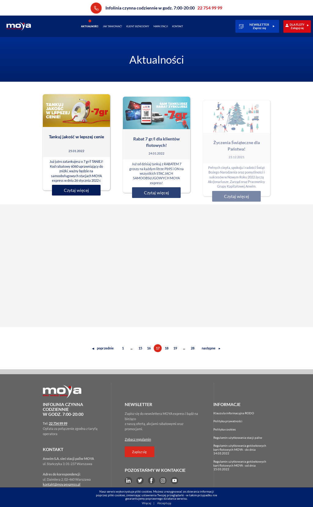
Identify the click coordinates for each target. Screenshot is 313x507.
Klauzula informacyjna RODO (233, 413)
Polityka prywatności (227, 421)
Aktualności (89, 26)
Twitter (140, 480)
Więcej (146, 503)
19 (175, 348)
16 (149, 348)
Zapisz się (139, 452)
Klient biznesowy (137, 26)
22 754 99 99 (96, 8)
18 (166, 348)
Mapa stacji (160, 26)
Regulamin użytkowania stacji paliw (237, 437)
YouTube (174, 480)
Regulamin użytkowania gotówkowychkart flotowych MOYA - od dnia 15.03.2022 (239, 465)
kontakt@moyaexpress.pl (61, 484)
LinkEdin (128, 480)
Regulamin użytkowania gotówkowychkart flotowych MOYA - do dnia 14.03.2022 (239, 449)
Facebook (151, 480)
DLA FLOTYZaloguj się (297, 26)
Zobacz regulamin (138, 439)
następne (211, 348)
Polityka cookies (224, 429)
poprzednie (103, 348)
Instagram (163, 480)
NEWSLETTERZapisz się (259, 26)
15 (140, 348)
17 (158, 348)
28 (192, 348)
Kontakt (177, 26)
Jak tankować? (112, 26)
